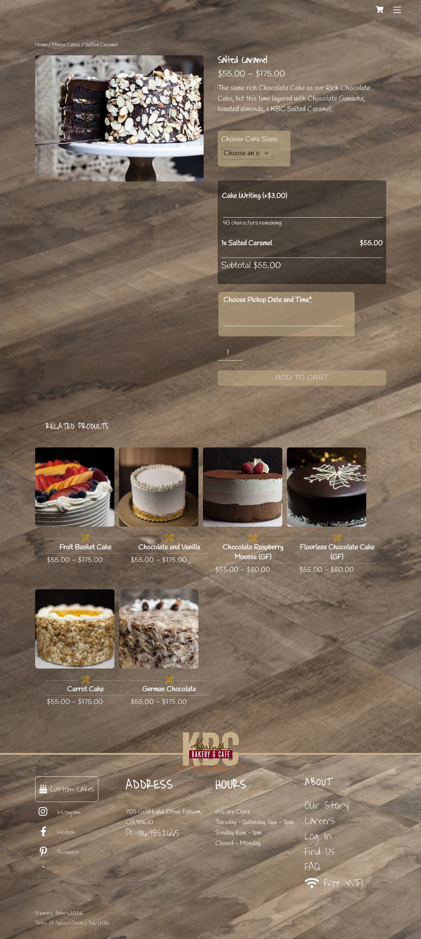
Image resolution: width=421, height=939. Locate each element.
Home (41, 44)
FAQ (313, 867)
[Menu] (397, 9)
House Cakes (66, 44)
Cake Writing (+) (254, 196)
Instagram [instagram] (57, 812)
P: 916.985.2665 (152, 833)
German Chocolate (169, 689)
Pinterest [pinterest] (57, 852)
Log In (318, 836)
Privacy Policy (85, 923)
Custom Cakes (66, 789)
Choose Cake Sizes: (250, 139)
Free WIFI (334, 882)
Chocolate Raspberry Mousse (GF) (253, 552)
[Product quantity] (230, 352)
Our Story (327, 805)
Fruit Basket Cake (85, 547)
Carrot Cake (85, 689)
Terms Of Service (52, 923)
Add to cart (301, 378)
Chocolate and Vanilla (169, 547)
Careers (320, 820)
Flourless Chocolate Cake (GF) (337, 552)
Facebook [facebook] (55, 832)
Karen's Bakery (54, 913)
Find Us (320, 851)
